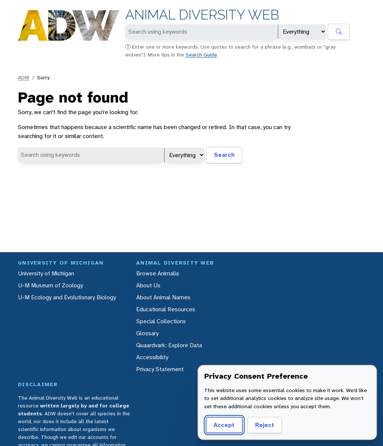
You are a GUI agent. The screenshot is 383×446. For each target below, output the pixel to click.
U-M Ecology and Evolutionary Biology (67, 297)
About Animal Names (163, 297)
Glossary (147, 333)
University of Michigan (46, 273)
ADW (23, 77)
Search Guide (201, 54)
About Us (148, 285)
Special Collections (161, 321)
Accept (224, 425)
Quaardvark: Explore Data (169, 345)
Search (224, 155)
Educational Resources (165, 309)
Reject (264, 425)
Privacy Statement (160, 369)
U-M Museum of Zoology (50, 285)
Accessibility (152, 357)
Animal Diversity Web (202, 15)
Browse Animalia (157, 273)
